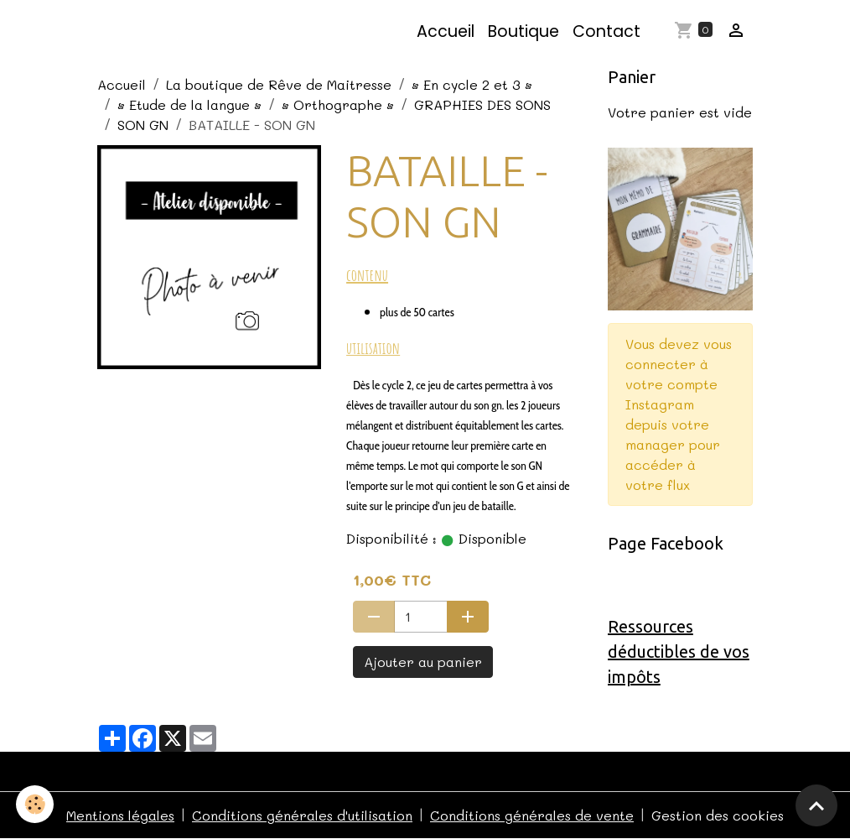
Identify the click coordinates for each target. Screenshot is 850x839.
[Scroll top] (816, 805)
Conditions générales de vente (532, 815)
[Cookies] (35, 804)
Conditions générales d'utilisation (302, 815)
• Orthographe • (338, 104)
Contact (606, 31)
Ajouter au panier (423, 661)
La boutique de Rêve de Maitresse (278, 84)
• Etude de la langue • (189, 104)
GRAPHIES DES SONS (482, 104)
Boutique (523, 31)
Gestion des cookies (717, 815)
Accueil (445, 31)
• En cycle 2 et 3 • (472, 84)
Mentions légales (120, 815)
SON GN (142, 124)
